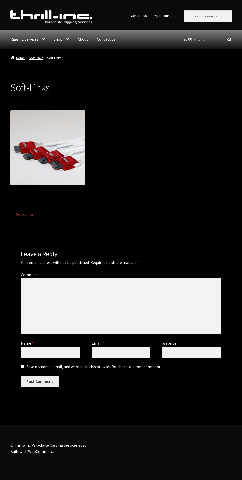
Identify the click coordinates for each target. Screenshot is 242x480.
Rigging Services (24, 39)
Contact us (139, 15)
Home (20, 58)
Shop (58, 39)
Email (98, 343)
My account (162, 15)
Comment (31, 274)
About (83, 39)
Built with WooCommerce (32, 451)
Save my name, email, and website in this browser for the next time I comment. (93, 366)
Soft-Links (36, 58)
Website (169, 343)
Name (27, 343)
